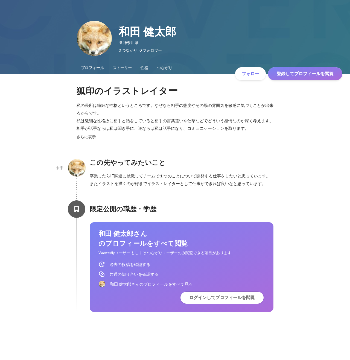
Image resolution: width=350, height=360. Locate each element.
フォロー (250, 74)
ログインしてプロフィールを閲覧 (222, 297)
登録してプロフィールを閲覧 (305, 74)
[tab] (92, 67)
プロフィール (92, 68)
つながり (164, 68)
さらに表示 (86, 137)
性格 (144, 68)
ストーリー (122, 68)
